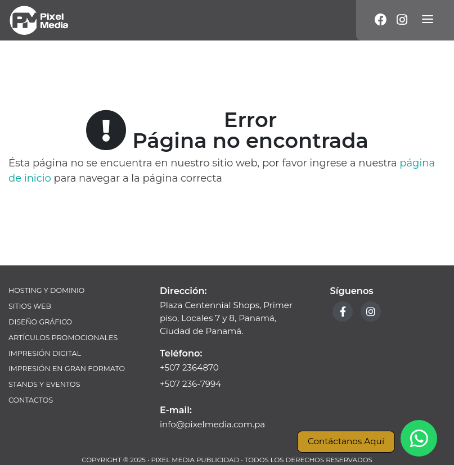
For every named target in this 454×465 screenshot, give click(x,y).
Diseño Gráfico (40, 322)
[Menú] (427, 20)
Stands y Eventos (44, 384)
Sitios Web (29, 306)
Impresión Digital (44, 353)
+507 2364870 (189, 367)
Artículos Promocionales (63, 337)
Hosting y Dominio (46, 290)
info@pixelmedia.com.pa (212, 424)
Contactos (30, 400)
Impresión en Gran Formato (66, 368)
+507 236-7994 (190, 383)
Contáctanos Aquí (346, 441)
